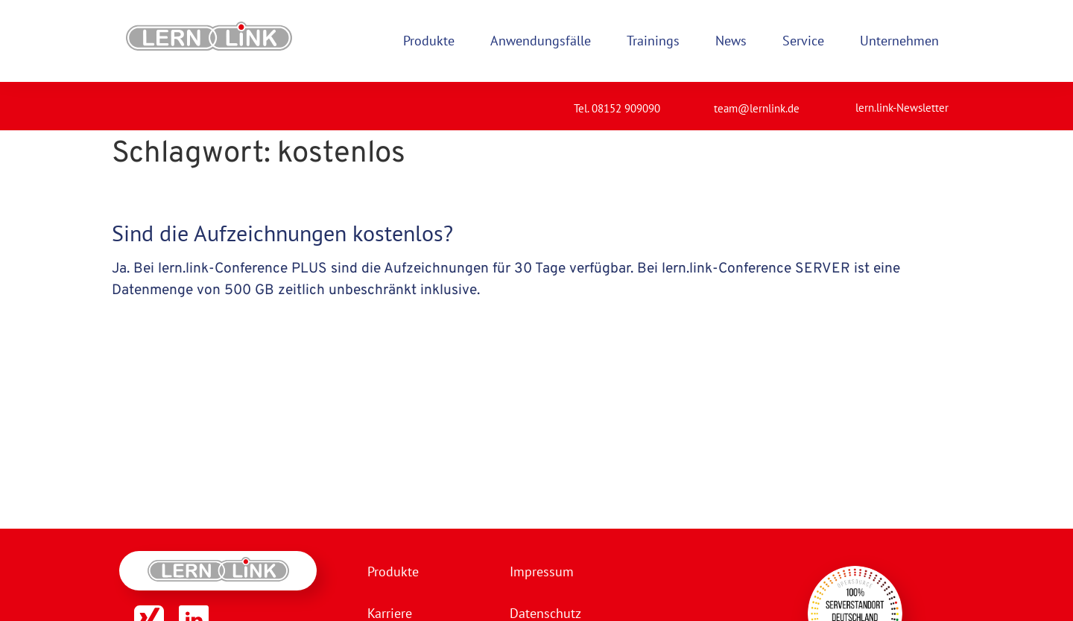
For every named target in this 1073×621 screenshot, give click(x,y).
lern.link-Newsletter (902, 108)
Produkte (393, 571)
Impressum (542, 571)
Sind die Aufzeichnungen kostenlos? (282, 232)
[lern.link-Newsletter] (836, 101)
